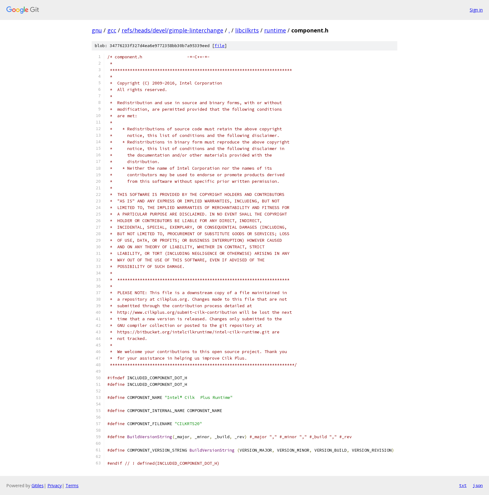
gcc (111, 30)
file (220, 45)
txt (463, 485)
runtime (275, 30)
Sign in (476, 10)
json (478, 485)
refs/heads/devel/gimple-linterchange (172, 30)
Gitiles (37, 485)
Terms (72, 485)
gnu (97, 30)
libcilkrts (247, 30)
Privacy (54, 485)
